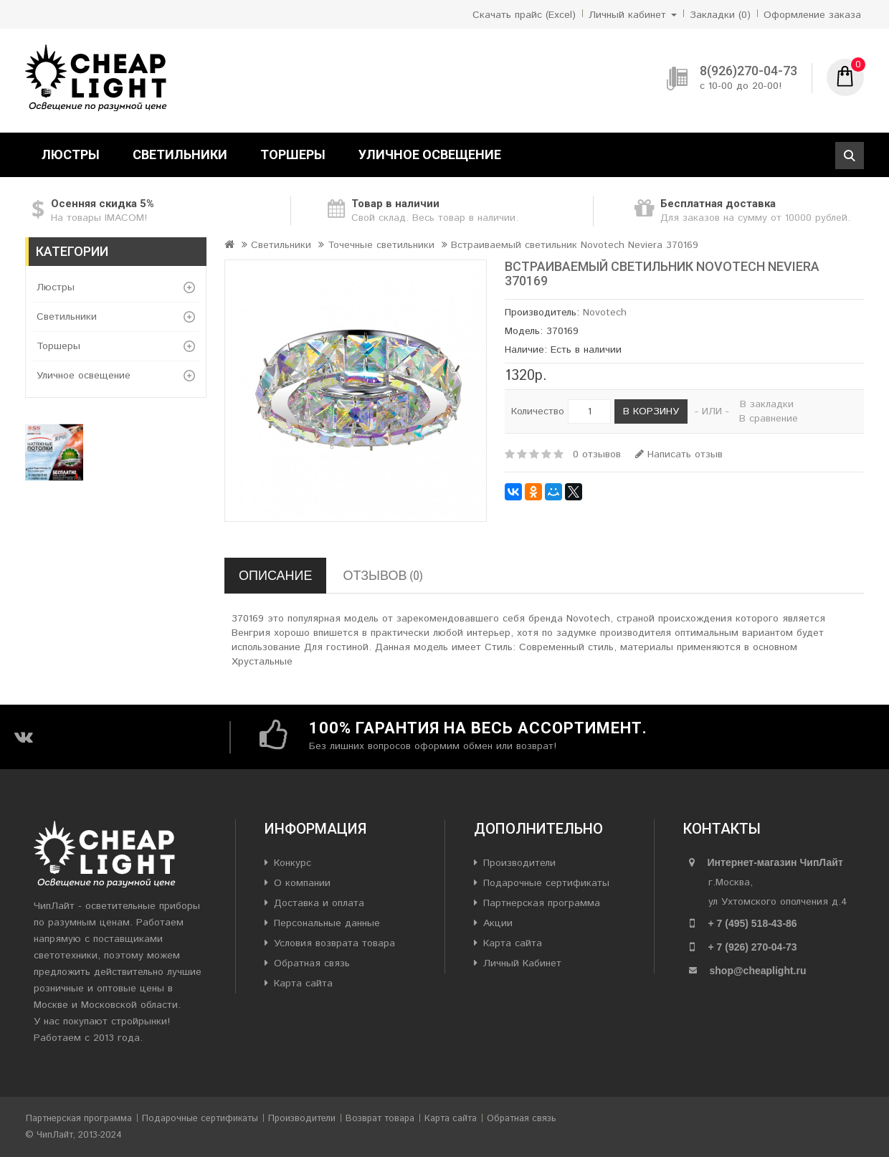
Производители (519, 863)
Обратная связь (312, 963)
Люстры (71, 154)
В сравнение (768, 418)
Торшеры (292, 154)
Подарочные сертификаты (546, 883)
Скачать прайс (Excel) (524, 15)
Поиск (849, 155)
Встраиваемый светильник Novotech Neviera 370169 (574, 245)
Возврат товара (380, 1118)
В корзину (651, 411)
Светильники (180, 154)
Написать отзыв (679, 454)
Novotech (605, 312)
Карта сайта (303, 983)
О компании (302, 883)
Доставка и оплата (319, 903)
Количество (537, 411)
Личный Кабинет (522, 963)
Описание (275, 575)
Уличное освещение (429, 154)
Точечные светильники (381, 245)
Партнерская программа (541, 903)
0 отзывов (597, 454)
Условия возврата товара (334, 943)
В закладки (767, 404)
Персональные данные (327, 923)
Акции (498, 923)
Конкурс (292, 863)
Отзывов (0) (382, 575)
